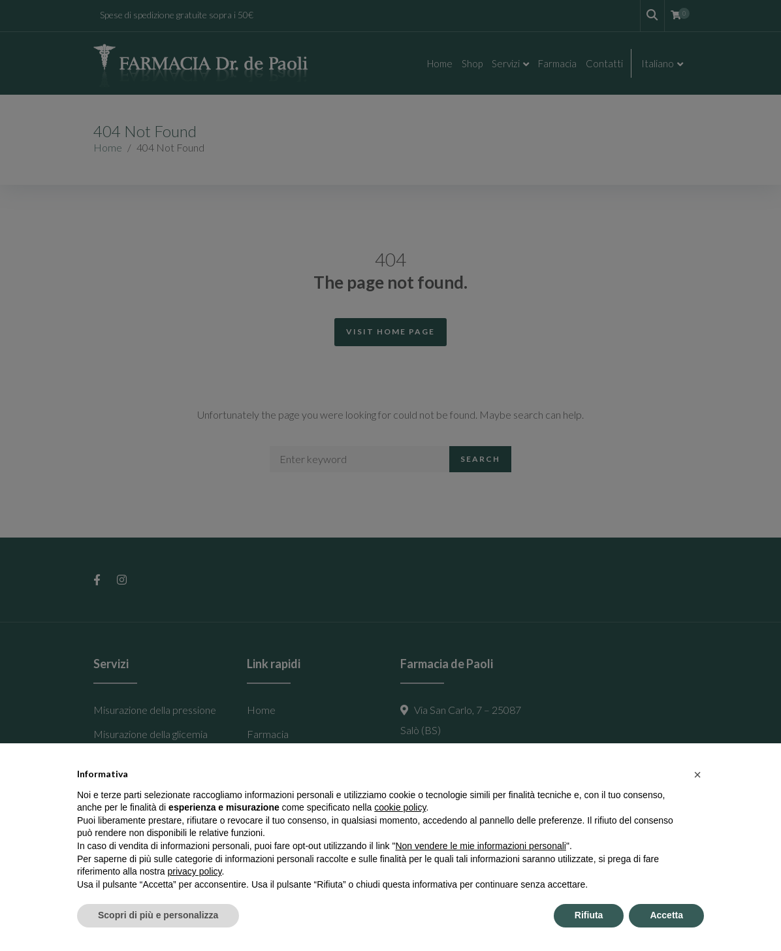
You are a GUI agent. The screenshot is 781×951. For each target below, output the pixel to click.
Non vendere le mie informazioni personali (480, 846)
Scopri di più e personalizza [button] (158, 915)
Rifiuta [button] (589, 915)
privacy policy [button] (195, 871)
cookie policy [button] (400, 807)
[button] (697, 774)
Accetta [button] (666, 915)
